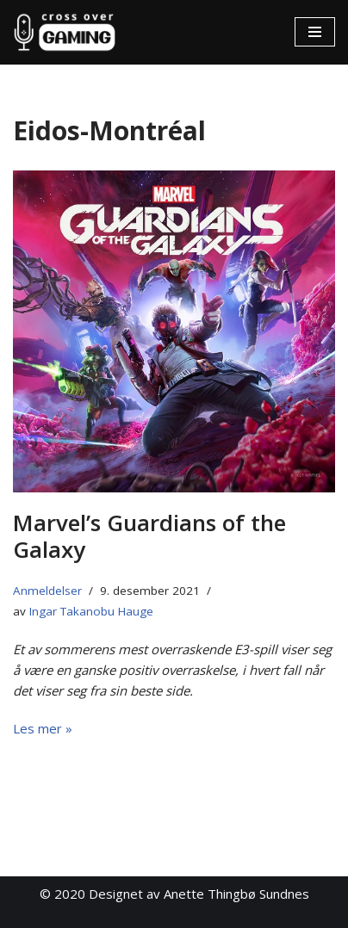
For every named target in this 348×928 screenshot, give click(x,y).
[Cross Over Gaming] (64, 32)
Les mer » (42, 728)
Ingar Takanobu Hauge (91, 611)
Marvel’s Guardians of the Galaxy (149, 536)
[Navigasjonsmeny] (315, 31)
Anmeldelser (47, 590)
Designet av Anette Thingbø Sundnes (199, 893)
